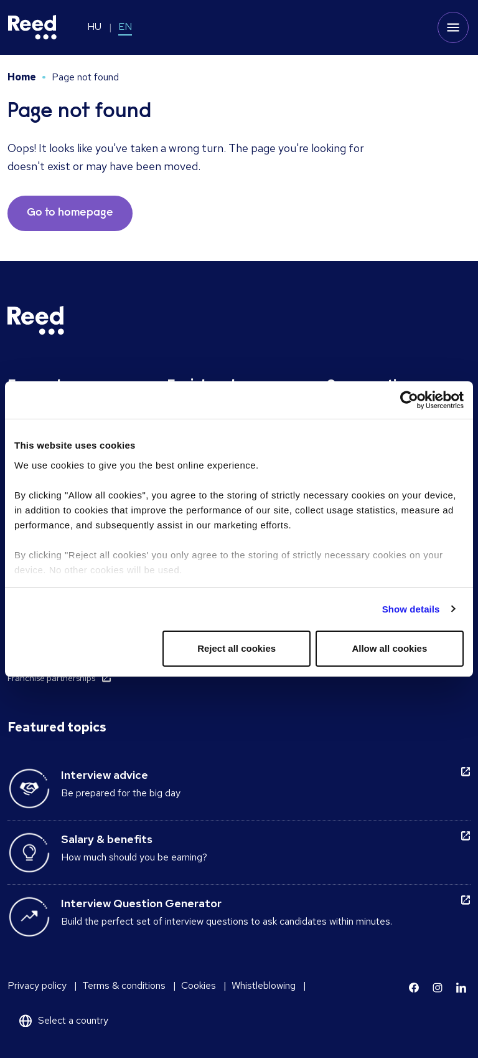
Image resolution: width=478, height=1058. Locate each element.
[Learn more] (414, 987)
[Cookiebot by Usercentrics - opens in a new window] (409, 400)
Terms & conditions (124, 985)
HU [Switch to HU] (94, 26)
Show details (411, 609)
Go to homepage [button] (70, 213)
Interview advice (104, 775)
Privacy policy (37, 985)
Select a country (73, 1020)
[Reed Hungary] (32, 27)
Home (21, 76)
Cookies (198, 985)
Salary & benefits (106, 839)
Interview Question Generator (141, 903)
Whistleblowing (264, 985)
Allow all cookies (389, 648)
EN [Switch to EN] (125, 26)
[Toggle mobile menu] (453, 27)
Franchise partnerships (51, 678)
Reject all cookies (236, 648)
